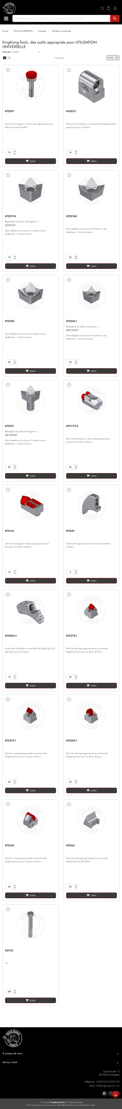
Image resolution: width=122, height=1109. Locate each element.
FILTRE (113, 57)
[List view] (9, 57)
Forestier (42, 31)
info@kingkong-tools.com (108, 1085)
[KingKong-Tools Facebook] (104, 1093)
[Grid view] (4, 57)
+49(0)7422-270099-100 (108, 1081)
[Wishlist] (103, 8)
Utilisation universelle (61, 31)
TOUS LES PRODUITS (23, 31)
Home (5, 31)
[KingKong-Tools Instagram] (110, 1093)
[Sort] (25, 51)
